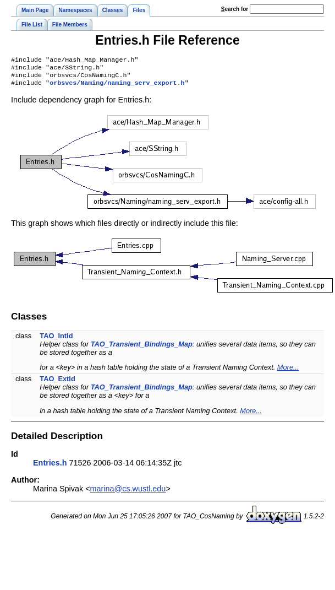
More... (288, 371)
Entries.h (50, 467)
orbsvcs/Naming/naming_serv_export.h (117, 87)
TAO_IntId (56, 340)
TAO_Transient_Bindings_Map (142, 348)
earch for (234, 9)
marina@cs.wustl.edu (128, 493)
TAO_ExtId (57, 383)
